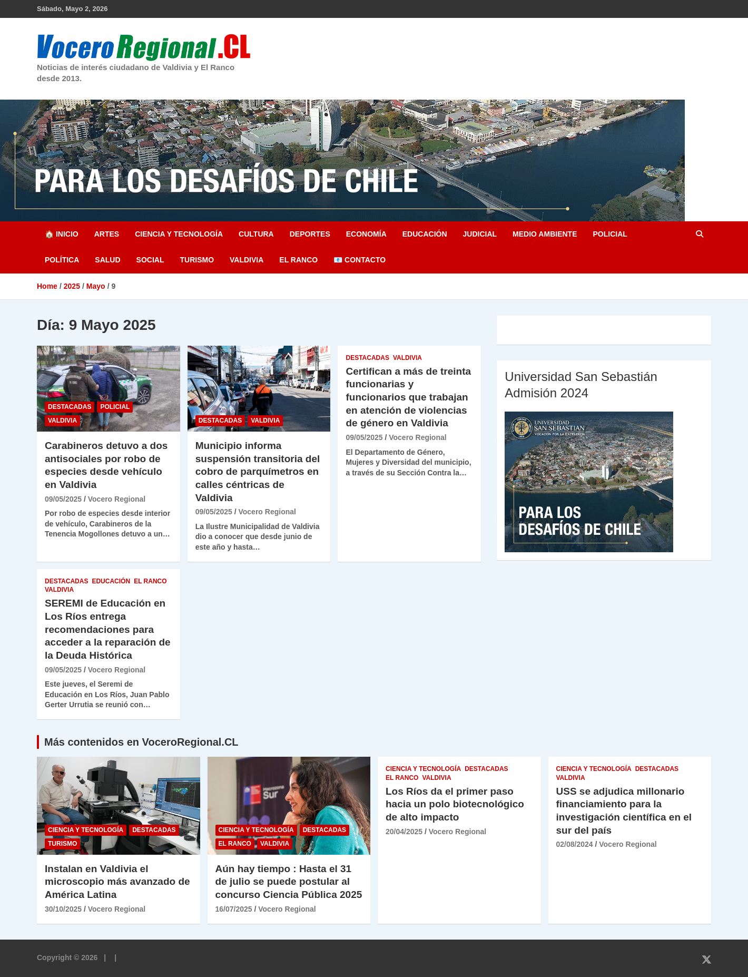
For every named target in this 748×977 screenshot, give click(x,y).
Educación (424, 234)
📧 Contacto (359, 260)
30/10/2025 (63, 909)
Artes (106, 234)
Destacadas (69, 407)
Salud (107, 260)
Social (150, 260)
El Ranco (298, 260)
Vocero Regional (116, 499)
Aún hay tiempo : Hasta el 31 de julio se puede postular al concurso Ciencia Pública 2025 (288, 881)
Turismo (197, 260)
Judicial (480, 234)
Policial (610, 234)
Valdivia (246, 260)
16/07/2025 (233, 909)
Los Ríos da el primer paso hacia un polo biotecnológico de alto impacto (455, 804)
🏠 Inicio (61, 234)
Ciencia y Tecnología (179, 234)
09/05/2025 (63, 499)
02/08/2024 (574, 844)
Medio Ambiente (545, 234)
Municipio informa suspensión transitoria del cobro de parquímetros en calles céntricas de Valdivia (257, 471)
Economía (366, 234)
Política (62, 260)
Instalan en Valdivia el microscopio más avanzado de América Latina (117, 881)
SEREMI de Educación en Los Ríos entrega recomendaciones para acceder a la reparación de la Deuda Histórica (108, 629)
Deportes (310, 234)
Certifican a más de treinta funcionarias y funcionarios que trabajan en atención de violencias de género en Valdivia (408, 397)
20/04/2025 (404, 831)
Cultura (256, 234)
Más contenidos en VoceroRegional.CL (141, 742)
